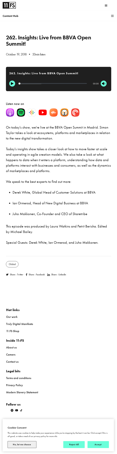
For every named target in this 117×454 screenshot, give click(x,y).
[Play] (12, 84)
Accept (98, 444)
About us (11, 347)
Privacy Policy (14, 385)
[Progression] (52, 83)
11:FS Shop (12, 331)
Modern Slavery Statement (22, 392)
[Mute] (104, 84)
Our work (11, 317)
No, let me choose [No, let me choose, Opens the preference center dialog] (22, 444)
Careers (10, 354)
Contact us (12, 361)
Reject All (74, 444)
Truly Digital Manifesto (19, 324)
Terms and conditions (18, 378)
